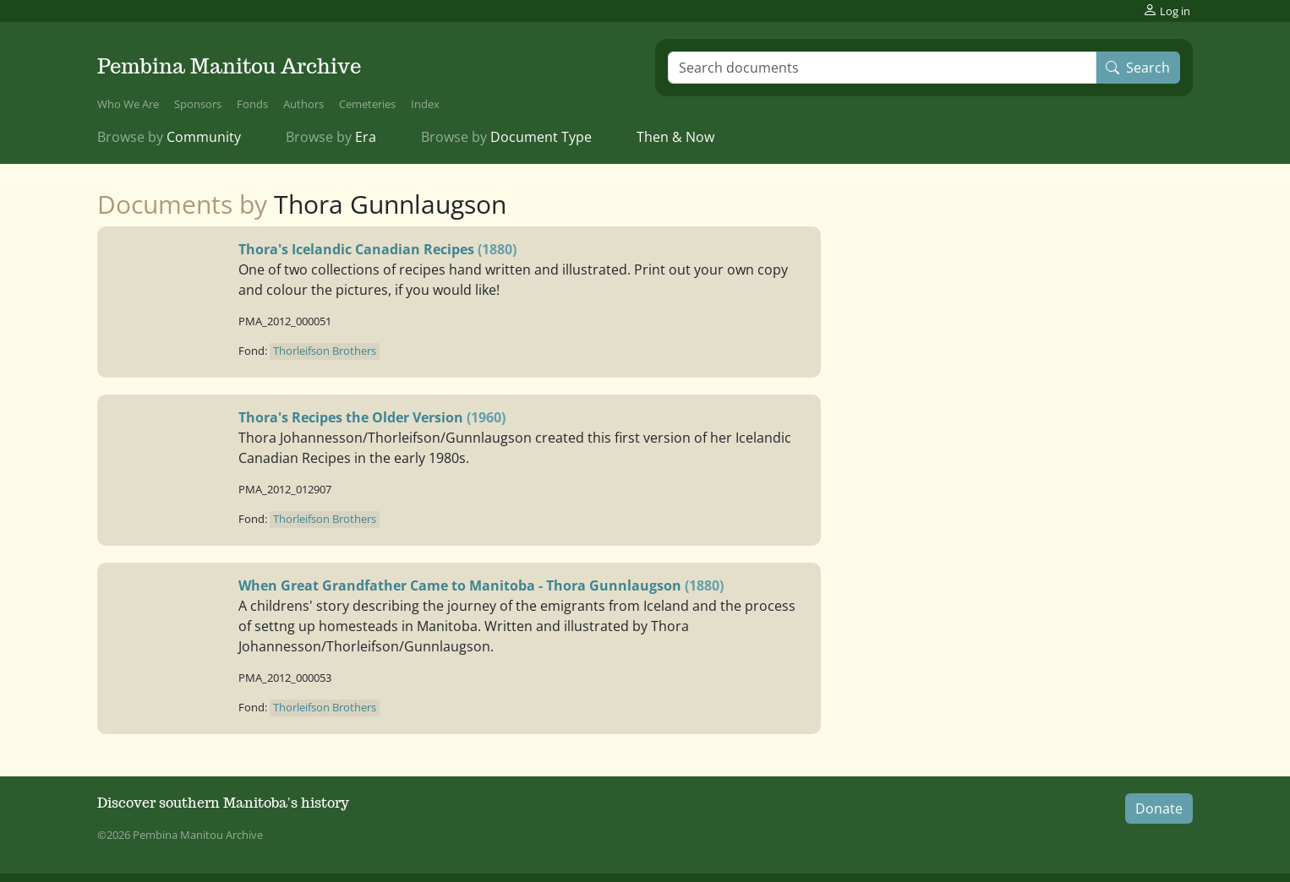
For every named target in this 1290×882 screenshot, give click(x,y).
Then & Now (675, 137)
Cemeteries (367, 104)
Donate (1159, 808)
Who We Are (128, 104)
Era (331, 137)
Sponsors (197, 104)
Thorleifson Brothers (324, 350)
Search (1138, 67)
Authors (303, 104)
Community (169, 137)
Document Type (506, 137)
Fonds (252, 104)
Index (425, 104)
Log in (1166, 11)
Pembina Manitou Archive (229, 66)
